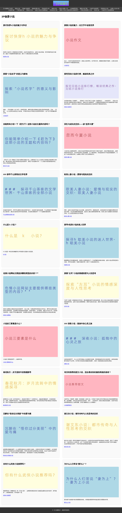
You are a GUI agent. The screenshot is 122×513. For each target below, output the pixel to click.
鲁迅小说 (54, 8)
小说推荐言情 (74, 8)
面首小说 (17, 8)
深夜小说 (66, 363)
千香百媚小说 (20, 10)
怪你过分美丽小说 (8, 455)
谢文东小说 (67, 446)
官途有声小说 (45, 8)
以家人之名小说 (115, 8)
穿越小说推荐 (26, 8)
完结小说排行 (68, 107)
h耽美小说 (67, 265)
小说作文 (66, 65)
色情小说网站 (7, 315)
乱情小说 (96, 10)
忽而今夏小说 (68, 157)
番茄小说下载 (83, 8)
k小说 (4, 254)
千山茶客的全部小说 (8, 214)
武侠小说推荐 (7, 495)
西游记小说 (29, 10)
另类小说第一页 (63, 8)
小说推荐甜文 (68, 405)
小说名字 (5, 115)
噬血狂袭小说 (36, 8)
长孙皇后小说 (53, 10)
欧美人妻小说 (68, 216)
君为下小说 (6, 166)
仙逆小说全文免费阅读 (41, 10)
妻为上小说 (67, 502)
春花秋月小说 (7, 405)
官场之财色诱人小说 (86, 10)
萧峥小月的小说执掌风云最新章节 (69, 10)
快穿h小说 (6, 56)
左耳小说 (66, 306)
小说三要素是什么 (8, 362)
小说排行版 (11, 10)
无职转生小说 (104, 8)
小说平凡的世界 (94, 8)
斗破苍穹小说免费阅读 (107, 10)
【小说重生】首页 (8, 8)
